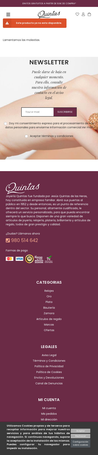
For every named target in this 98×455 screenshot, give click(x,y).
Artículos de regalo (49, 319)
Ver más (87, 127)
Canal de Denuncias (49, 383)
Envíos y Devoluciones (49, 378)
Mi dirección (49, 419)
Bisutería (49, 308)
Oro (49, 296)
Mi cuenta (49, 408)
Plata (49, 302)
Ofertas (49, 330)
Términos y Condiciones (49, 361)
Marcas (49, 325)
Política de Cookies (49, 372)
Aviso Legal (49, 355)
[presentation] (49, 150)
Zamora (49, 313)
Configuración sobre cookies (80, 443)
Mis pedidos (49, 414)
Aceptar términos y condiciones (51, 136)
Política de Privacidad (49, 366)
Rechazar (80, 436)
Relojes (49, 291)
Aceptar (80, 430)
